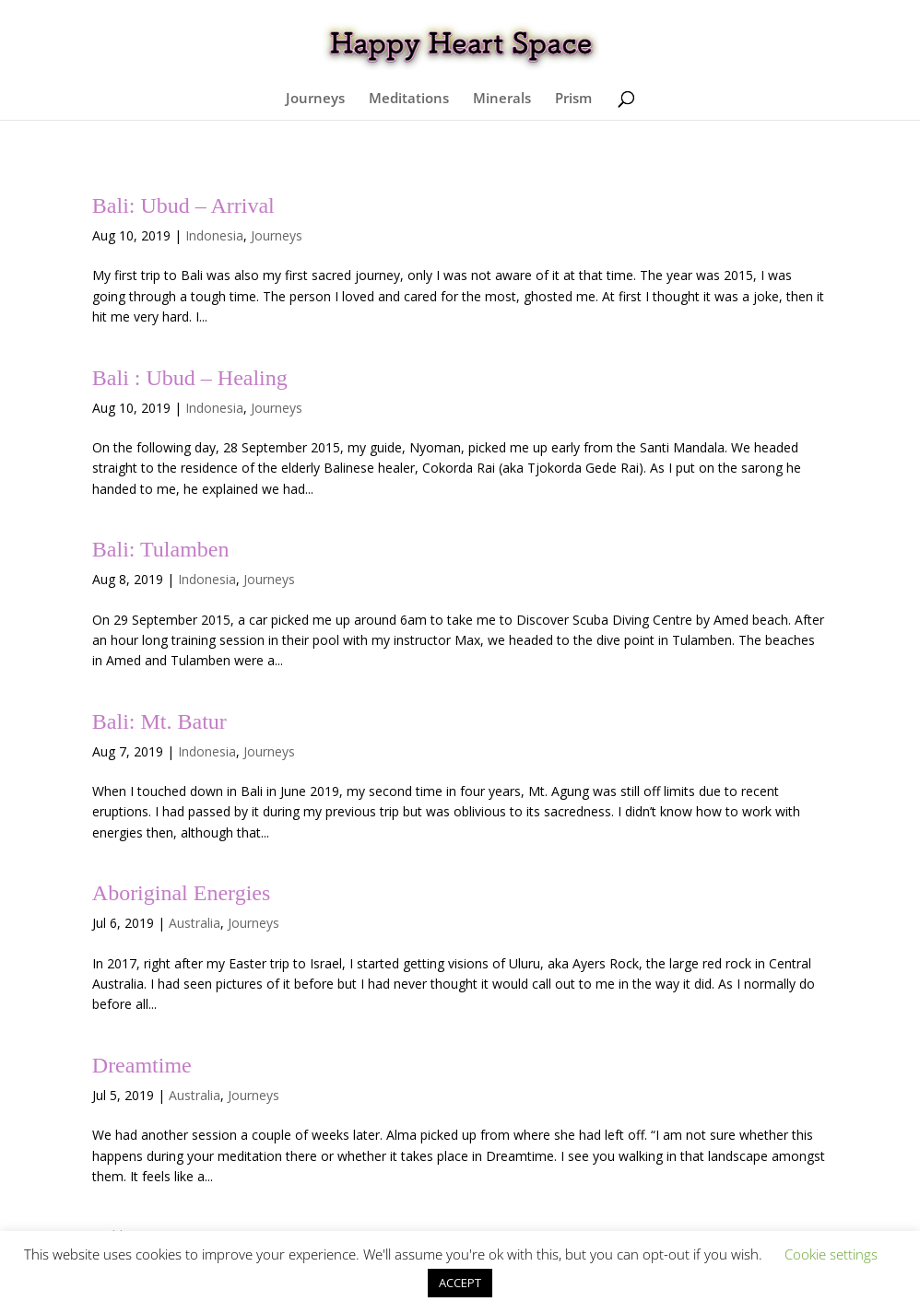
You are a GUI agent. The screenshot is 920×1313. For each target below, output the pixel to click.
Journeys (315, 99)
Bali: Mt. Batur (159, 721)
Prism (573, 99)
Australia (194, 923)
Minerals (502, 99)
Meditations (409, 99)
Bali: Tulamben (161, 549)
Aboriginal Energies (181, 893)
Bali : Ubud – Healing (190, 378)
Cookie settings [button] (831, 1254)
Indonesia (214, 235)
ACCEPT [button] (460, 1282)
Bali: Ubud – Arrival (183, 205)
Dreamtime (142, 1065)
